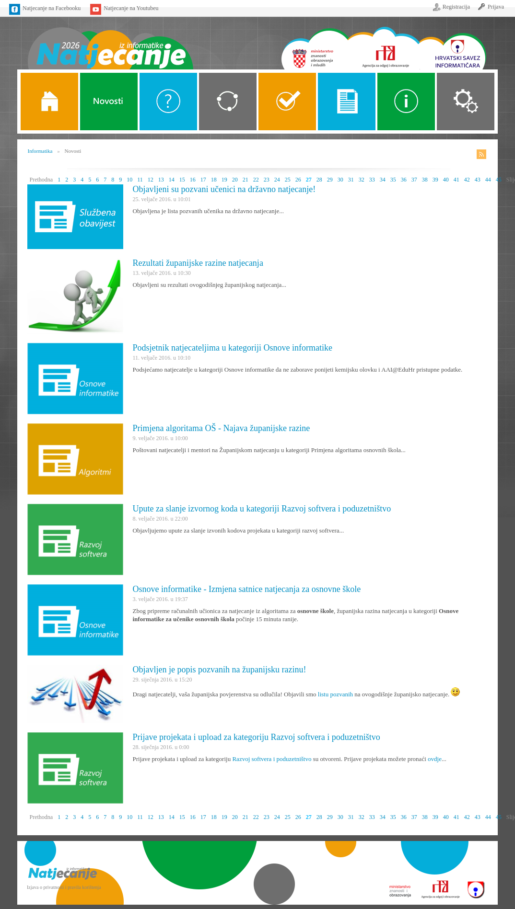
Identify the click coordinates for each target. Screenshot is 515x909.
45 (499, 179)
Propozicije (346, 101)
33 (372, 179)
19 (224, 179)
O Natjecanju (168, 101)
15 (182, 179)
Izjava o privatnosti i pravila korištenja (64, 887)
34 (383, 179)
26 (298, 179)
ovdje (435, 758)
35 (393, 179)
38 (425, 179)
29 (330, 179)
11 (140, 179)
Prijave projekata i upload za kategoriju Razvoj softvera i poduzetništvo (256, 737)
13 (161, 179)
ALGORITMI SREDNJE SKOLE (287, 101)
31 (351, 179)
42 (467, 179)
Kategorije (228, 101)
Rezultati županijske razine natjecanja (198, 263)
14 (172, 179)
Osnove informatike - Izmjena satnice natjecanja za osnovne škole (247, 589)
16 (193, 179)
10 (129, 179)
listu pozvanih (335, 694)
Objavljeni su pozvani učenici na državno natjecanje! (224, 189)
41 (456, 179)
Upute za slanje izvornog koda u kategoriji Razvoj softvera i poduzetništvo (262, 508)
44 (488, 179)
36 (404, 179)
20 (235, 179)
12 (150, 179)
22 (256, 179)
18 (214, 179)
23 (266, 179)
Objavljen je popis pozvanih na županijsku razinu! (219, 669)
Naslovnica (110, 41)
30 (340, 179)
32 (361, 179)
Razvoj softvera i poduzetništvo (271, 758)
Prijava (496, 6)
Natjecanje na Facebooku (52, 8)
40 (446, 179)
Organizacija (465, 101)
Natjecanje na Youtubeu (131, 8)
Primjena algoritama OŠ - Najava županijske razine (221, 428)
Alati (406, 101)
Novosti (109, 101)
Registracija (456, 6)
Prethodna (41, 179)
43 (477, 179)
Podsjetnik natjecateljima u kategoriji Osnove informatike (232, 347)
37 (414, 179)
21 (245, 179)
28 (319, 179)
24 (277, 179)
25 (288, 179)
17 (203, 179)
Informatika (40, 151)
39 (435, 179)
